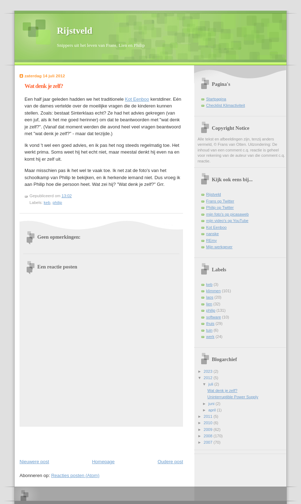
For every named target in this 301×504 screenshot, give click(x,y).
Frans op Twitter (220, 201)
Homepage (103, 461)
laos (209, 297)
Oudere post (170, 461)
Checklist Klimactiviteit (225, 105)
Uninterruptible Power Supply (233, 397)
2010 (209, 423)
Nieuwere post (34, 461)
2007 (209, 442)
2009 (209, 429)
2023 (209, 371)
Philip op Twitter (220, 207)
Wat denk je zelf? (44, 86)
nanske (212, 234)
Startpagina (216, 99)
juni (211, 403)
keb (47, 202)
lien (209, 304)
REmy (211, 240)
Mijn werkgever (219, 247)
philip (57, 202)
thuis (210, 323)
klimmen (213, 291)
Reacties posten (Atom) (75, 475)
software (213, 317)
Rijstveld (74, 31)
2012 (209, 378)
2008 (209, 436)
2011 (209, 416)
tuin (209, 330)
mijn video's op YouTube (227, 220)
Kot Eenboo (137, 99)
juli (211, 384)
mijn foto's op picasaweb (227, 214)
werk (210, 336)
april (212, 410)
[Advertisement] (61, 441)
